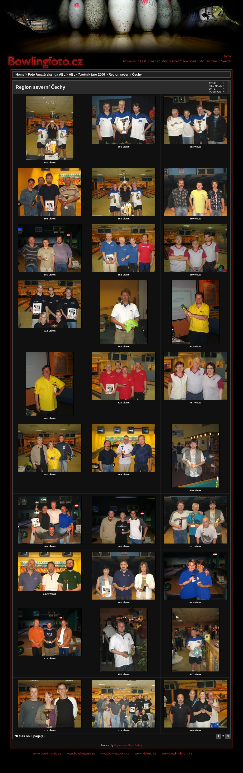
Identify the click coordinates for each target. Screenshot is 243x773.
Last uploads (149, 61)
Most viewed (170, 61)
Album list (130, 61)
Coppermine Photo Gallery (128, 745)
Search (226, 61)
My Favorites (208, 61)
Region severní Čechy (125, 74)
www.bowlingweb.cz (47, 753)
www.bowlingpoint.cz (115, 753)
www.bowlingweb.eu (81, 753)
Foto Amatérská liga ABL (47, 74)
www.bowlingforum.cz (177, 753)
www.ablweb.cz (146, 753)
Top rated (189, 61)
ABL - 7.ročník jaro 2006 (87, 74)
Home (227, 56)
